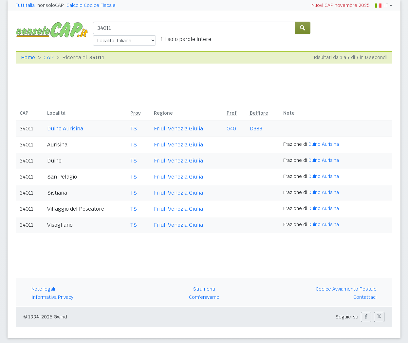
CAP (49, 57)
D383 (256, 128)
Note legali (43, 289)
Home (28, 57)
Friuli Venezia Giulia (178, 128)
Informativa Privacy (52, 297)
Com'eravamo (204, 297)
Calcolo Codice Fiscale (91, 5)
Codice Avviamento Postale (346, 289)
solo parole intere (189, 39)
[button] (366, 317)
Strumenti (204, 289)
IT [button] (381, 5)
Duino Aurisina (65, 128)
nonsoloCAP (50, 5)
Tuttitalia (25, 5)
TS (133, 128)
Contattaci (365, 297)
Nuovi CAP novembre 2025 (340, 5)
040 (231, 128)
